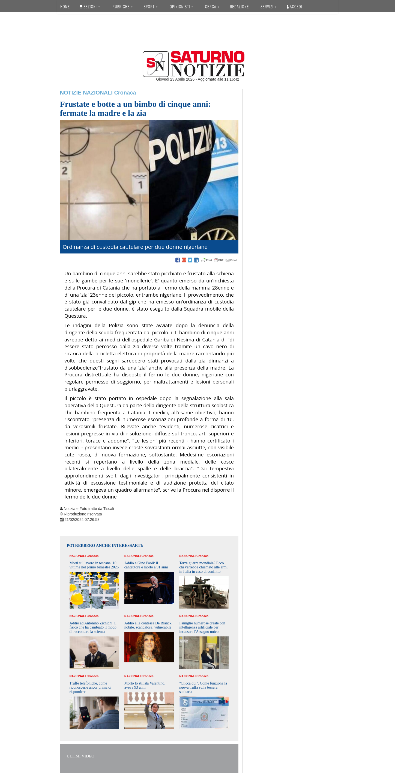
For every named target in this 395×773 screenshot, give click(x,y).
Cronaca (125, 93)
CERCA (212, 6)
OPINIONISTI (181, 6)
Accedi (294, 6)
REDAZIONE (239, 6)
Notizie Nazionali (86, 93)
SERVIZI (268, 6)
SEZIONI (90, 6)
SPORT (150, 6)
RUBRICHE (123, 6)
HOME (65, 6)
